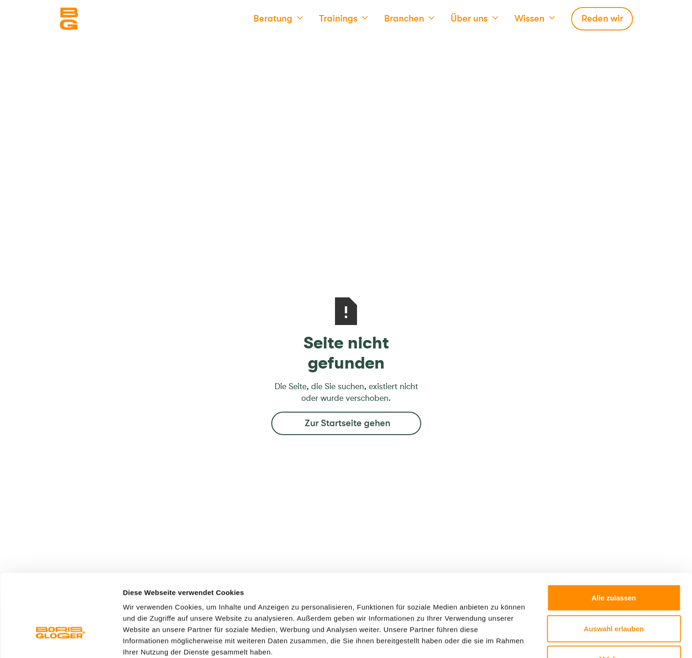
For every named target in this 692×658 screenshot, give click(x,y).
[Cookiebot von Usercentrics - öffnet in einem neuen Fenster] (61, 640)
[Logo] (106, 19)
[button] (278, 18)
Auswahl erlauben (614, 566)
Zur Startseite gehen (347, 423)
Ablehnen (614, 596)
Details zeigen (498, 639)
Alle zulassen (613, 535)
